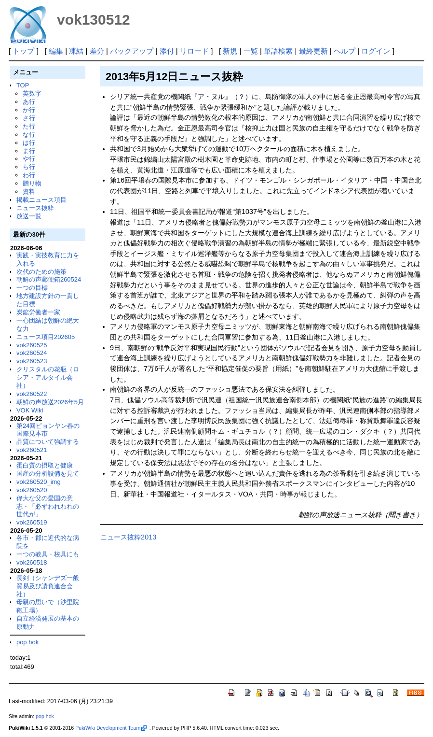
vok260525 (31, 345)
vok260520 (31, 490)
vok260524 (31, 352)
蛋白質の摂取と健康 (44, 465)
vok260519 (31, 522)
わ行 (29, 175)
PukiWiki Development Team (111, 728)
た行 (29, 126)
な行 (29, 134)
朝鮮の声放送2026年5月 (50, 402)
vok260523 (31, 361)
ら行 (29, 166)
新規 (230, 51)
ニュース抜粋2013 (128, 537)
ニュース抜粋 (35, 208)
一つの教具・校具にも (47, 554)
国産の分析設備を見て (47, 473)
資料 (29, 191)
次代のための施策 (41, 271)
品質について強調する (47, 441)
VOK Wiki (29, 410)
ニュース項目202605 (45, 336)
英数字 (32, 93)
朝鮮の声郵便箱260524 (48, 279)
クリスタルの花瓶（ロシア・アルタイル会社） (47, 377)
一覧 (251, 51)
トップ (23, 51)
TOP (22, 85)
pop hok (27, 642)
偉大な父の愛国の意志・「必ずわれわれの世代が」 (47, 506)
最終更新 (313, 51)
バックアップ (131, 51)
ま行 (29, 151)
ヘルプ (344, 51)
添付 (167, 51)
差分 (97, 51)
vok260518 (31, 562)
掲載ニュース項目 (41, 199)
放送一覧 (28, 216)
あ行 (29, 101)
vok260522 (31, 393)
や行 (29, 158)
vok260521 (31, 450)
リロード (194, 51)
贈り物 (32, 183)
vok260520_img (38, 481)
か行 (29, 109)
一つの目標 (32, 287)
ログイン (375, 51)
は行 (29, 142)
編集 (56, 51)
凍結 (76, 51)
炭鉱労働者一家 (38, 312)
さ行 (29, 118)
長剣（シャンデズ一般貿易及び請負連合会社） (47, 586)
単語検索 (278, 51)
